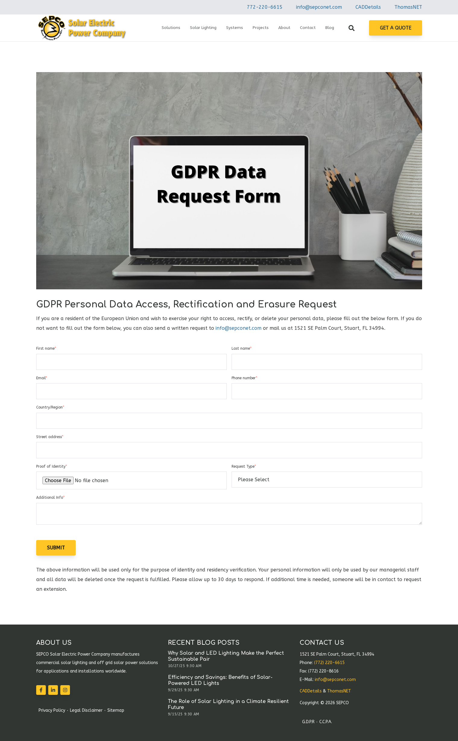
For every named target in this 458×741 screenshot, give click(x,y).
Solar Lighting (203, 27)
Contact (308, 27)
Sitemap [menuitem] (115, 710)
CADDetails (368, 7)
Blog (329, 27)
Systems (234, 27)
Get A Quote (395, 28)
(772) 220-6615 (329, 662)
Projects (261, 27)
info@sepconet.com (319, 7)
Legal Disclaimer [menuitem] (86, 710)
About (284, 27)
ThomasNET (408, 7)
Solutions (171, 27)
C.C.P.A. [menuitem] (325, 722)
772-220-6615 (265, 7)
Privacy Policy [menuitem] (52, 710)
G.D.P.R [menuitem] (308, 722)
